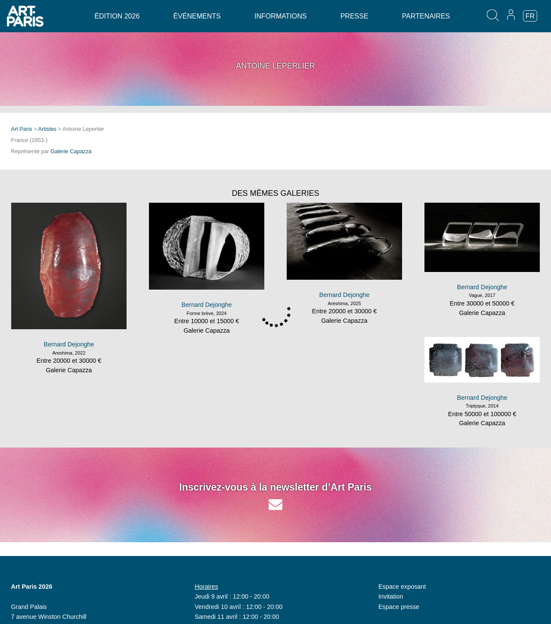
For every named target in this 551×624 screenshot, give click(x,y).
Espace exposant (402, 586)
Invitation (390, 596)
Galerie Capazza (70, 151)
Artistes (47, 129)
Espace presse (398, 606)
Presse (354, 16)
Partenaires (426, 16)
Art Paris (21, 129)
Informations (280, 16)
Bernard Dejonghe (69, 344)
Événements (197, 16)
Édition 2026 (116, 16)
